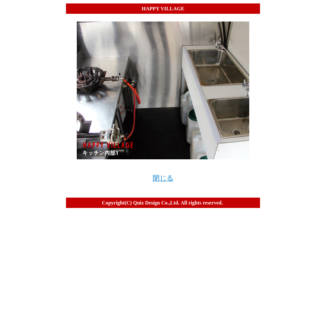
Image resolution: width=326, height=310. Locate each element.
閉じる (163, 178)
